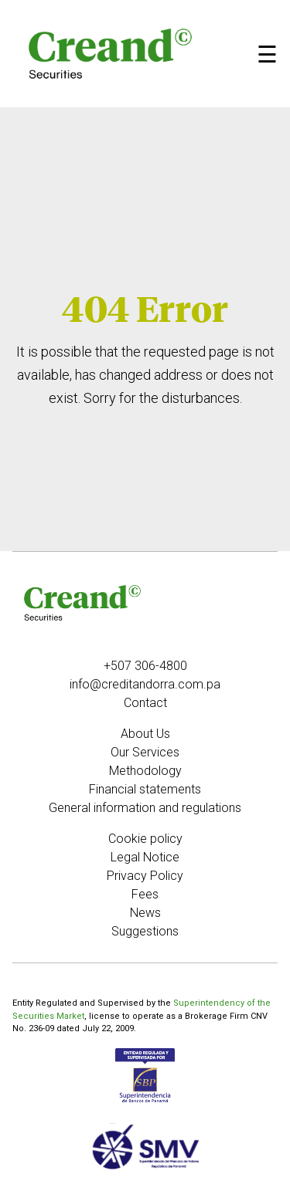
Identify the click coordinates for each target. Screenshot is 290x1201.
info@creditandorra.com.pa (145, 684)
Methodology (145, 770)
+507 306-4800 (145, 665)
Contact (145, 702)
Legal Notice (145, 857)
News (145, 912)
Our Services (145, 752)
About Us (145, 733)
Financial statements (145, 789)
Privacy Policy (145, 875)
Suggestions (145, 931)
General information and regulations (145, 807)
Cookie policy (145, 838)
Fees (145, 894)
